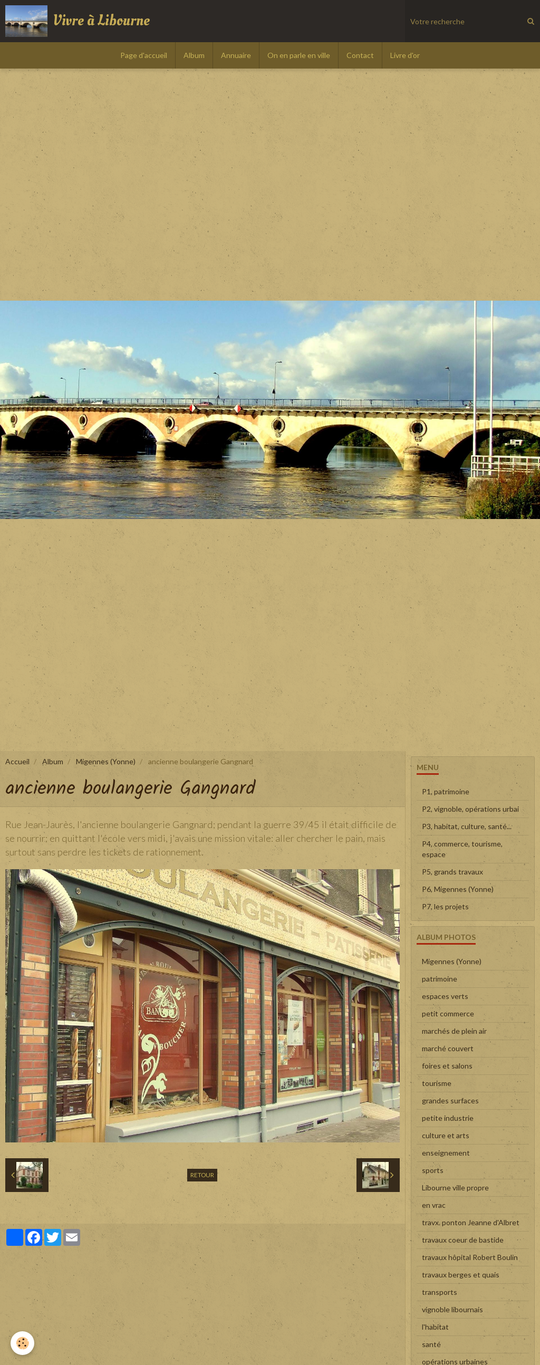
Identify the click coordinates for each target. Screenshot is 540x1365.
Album (194, 55)
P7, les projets (445, 906)
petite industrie (448, 1117)
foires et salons (447, 1065)
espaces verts (445, 996)
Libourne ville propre (455, 1187)
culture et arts (445, 1135)
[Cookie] (22, 1343)
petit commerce (448, 1013)
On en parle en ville (298, 55)
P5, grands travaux (452, 871)
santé (431, 1344)
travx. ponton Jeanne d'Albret (470, 1222)
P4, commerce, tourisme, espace (462, 849)
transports (439, 1291)
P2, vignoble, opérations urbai (470, 808)
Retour (202, 1175)
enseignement (446, 1152)
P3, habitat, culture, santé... (467, 826)
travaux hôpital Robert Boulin (470, 1257)
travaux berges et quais (460, 1274)
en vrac (434, 1204)
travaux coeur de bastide (463, 1239)
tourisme (436, 1083)
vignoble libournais (452, 1309)
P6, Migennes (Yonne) (458, 889)
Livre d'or (405, 55)
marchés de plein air (454, 1030)
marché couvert (448, 1048)
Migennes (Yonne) (106, 761)
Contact (360, 55)
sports (432, 1170)
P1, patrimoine (445, 791)
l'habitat (435, 1326)
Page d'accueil (143, 55)
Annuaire (236, 55)
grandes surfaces (450, 1100)
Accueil (17, 761)
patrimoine (439, 978)
